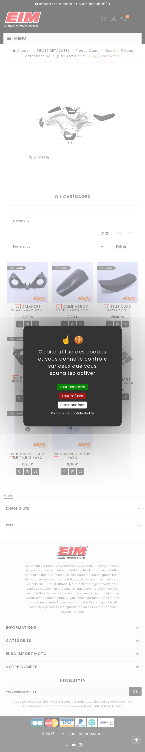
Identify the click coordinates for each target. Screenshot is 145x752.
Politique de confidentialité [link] (72, 413)
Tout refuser (72, 396)
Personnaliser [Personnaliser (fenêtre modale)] (72, 405)
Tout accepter (72, 387)
